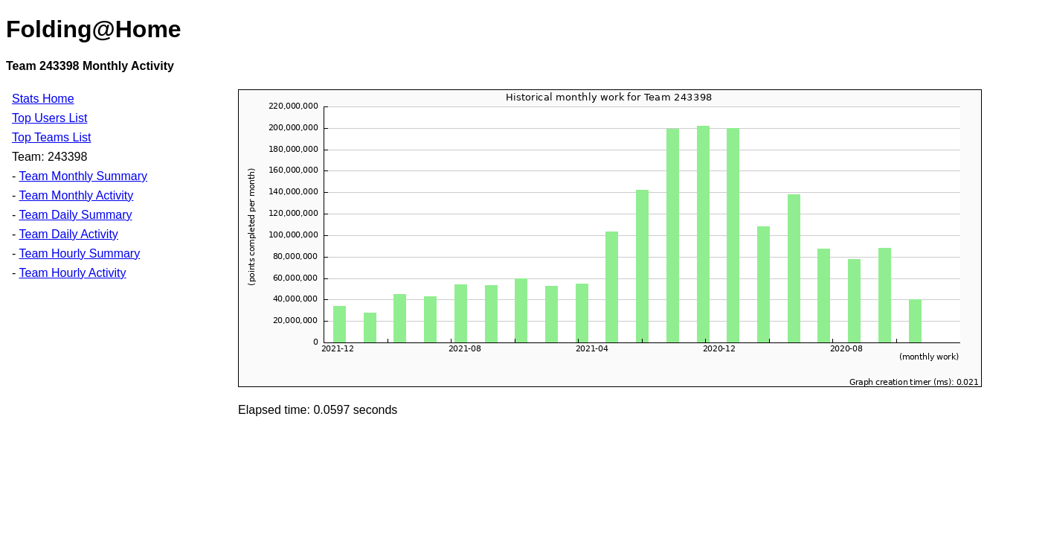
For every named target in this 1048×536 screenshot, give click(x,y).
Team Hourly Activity (72, 273)
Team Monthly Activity (76, 195)
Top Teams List (51, 137)
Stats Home (43, 98)
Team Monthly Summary (83, 176)
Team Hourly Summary (79, 253)
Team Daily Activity (68, 234)
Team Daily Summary (75, 214)
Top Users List (49, 118)
